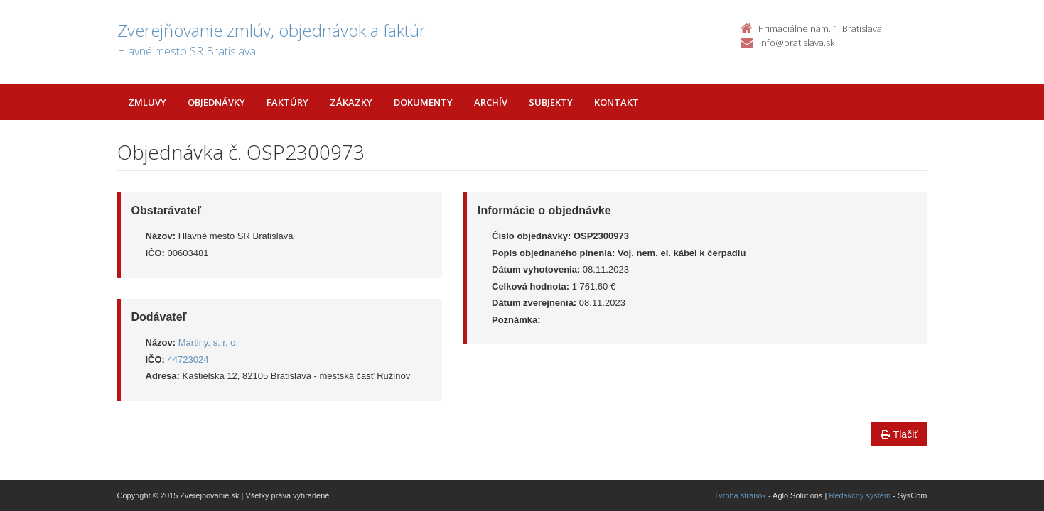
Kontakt (616, 102)
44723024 (188, 359)
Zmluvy (147, 102)
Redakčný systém (859, 495)
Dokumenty (423, 102)
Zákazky (351, 102)
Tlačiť (899, 434)
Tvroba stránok (740, 495)
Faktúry (287, 102)
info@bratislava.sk (796, 42)
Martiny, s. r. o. (208, 342)
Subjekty (551, 102)
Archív (490, 102)
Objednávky (216, 102)
